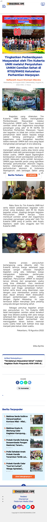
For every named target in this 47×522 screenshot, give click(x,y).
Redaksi (23, 496)
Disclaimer (23, 499)
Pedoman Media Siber (23, 501)
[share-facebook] (17, 382)
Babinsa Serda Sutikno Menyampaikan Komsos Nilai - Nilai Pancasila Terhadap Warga (17, 419)
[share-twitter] (21, 382)
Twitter (29, 508)
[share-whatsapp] (25, 382)
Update (32, 175)
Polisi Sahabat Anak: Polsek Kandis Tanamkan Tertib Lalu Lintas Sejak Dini (16, 454)
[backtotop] (23, 486)
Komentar (23, 388)
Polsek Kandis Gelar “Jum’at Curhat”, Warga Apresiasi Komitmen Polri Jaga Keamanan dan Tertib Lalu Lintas (16, 466)
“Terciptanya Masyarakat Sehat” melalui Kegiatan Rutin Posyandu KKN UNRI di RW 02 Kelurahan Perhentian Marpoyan (23, 362)
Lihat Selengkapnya (23, 476)
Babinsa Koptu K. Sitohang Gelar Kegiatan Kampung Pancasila (15, 431)
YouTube (34, 508)
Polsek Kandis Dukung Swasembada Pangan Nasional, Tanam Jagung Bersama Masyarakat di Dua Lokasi (17, 442)
